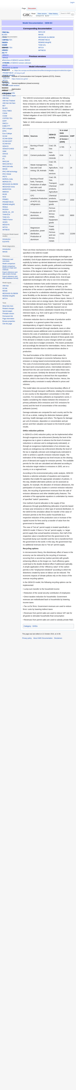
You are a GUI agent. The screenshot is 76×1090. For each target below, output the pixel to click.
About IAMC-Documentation (42, 638)
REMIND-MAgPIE (44, 42)
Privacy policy (27, 638)
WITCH (41, 48)
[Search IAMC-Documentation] (67, 13)
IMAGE (41, 35)
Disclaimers (58, 638)
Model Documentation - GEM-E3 (37, 23)
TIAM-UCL (42, 45)
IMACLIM (41, 32)
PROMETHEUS (44, 40)
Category (27, 626)
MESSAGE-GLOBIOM (46, 37)
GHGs (34, 626)
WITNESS (42, 50)
